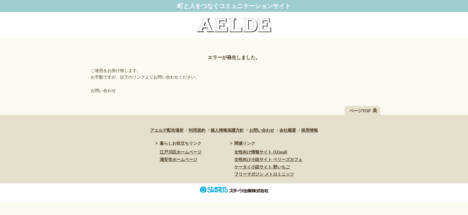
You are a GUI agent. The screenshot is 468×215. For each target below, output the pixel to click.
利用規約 (197, 130)
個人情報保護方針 (227, 130)
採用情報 (309, 130)
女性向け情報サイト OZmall (260, 152)
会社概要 (287, 130)
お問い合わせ (103, 90)
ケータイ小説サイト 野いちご (262, 167)
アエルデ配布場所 (167, 130)
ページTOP (360, 111)
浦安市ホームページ (178, 159)
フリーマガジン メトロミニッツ (264, 174)
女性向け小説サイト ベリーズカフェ (268, 159)
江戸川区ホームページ (180, 152)
